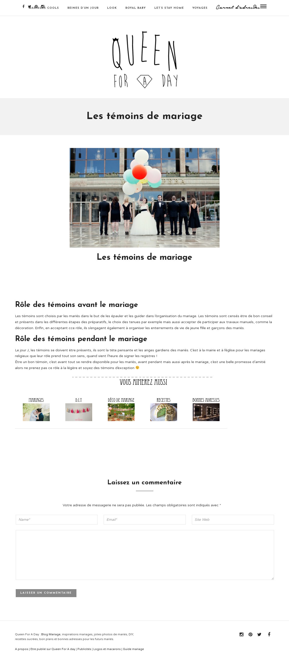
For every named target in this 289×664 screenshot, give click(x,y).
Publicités (84, 656)
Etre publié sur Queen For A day (52, 656)
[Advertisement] (106, 291)
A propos (21, 656)
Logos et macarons (107, 656)
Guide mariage (133, 656)
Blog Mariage (50, 641)
